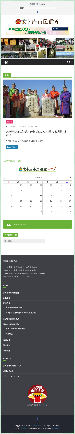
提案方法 (6, 303)
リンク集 (6, 351)
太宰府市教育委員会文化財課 (23, 270)
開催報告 (9, 333)
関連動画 (6, 345)
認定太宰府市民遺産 (11, 319)
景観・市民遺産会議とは (15, 328)
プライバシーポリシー (12, 376)
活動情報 (9, 122)
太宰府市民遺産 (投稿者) (29, 126)
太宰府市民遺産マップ (12, 365)
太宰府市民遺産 (20, 224)
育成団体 (6, 340)
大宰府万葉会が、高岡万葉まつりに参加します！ (36, 133)
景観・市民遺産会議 (11, 324)
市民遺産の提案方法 (14, 307)
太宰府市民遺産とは (11, 292)
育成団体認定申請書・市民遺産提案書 (21, 312)
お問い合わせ (8, 371)
